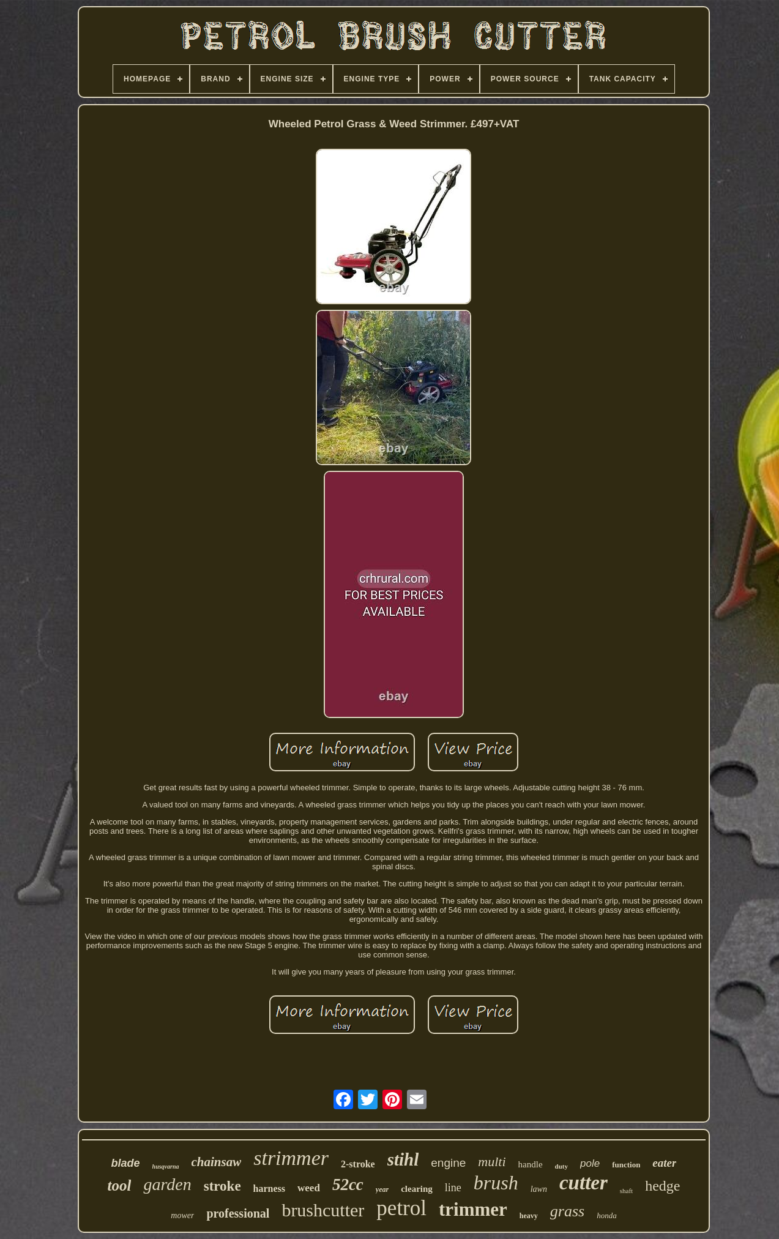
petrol (401, 1208)
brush (496, 1183)
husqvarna (165, 1166)
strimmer (291, 1158)
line (453, 1187)
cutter (583, 1183)
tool (119, 1185)
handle (530, 1164)
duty (561, 1166)
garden (167, 1184)
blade (125, 1163)
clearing (417, 1189)
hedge (662, 1186)
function (626, 1164)
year (382, 1189)
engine (448, 1162)
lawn (539, 1189)
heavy (529, 1215)
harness (269, 1188)
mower (182, 1215)
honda (607, 1215)
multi (491, 1161)
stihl (403, 1159)
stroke (222, 1186)
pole (590, 1163)
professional (237, 1213)
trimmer (473, 1209)
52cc (347, 1184)
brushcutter (322, 1210)
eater (664, 1162)
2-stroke (358, 1164)
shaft (626, 1190)
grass (567, 1211)
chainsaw (217, 1162)
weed (308, 1188)
